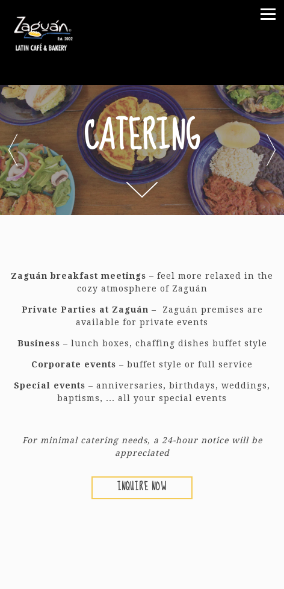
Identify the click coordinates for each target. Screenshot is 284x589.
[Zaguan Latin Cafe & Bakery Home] (53, 32)
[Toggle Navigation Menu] (268, 14)
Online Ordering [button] (142, 575)
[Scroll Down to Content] (142, 189)
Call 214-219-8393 (142, 546)
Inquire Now (142, 487)
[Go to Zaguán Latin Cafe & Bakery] (142, 74)
